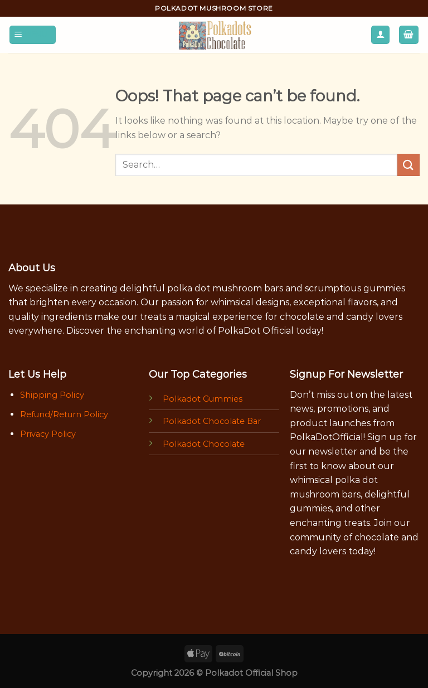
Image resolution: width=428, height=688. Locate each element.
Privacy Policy (48, 434)
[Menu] (32, 35)
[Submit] (408, 164)
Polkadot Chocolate (204, 444)
